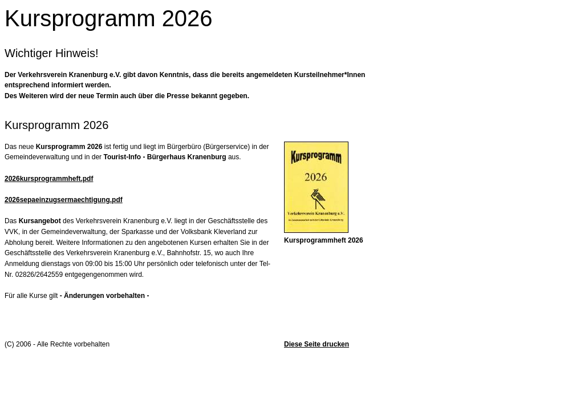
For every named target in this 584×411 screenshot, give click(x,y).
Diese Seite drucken (316, 344)
